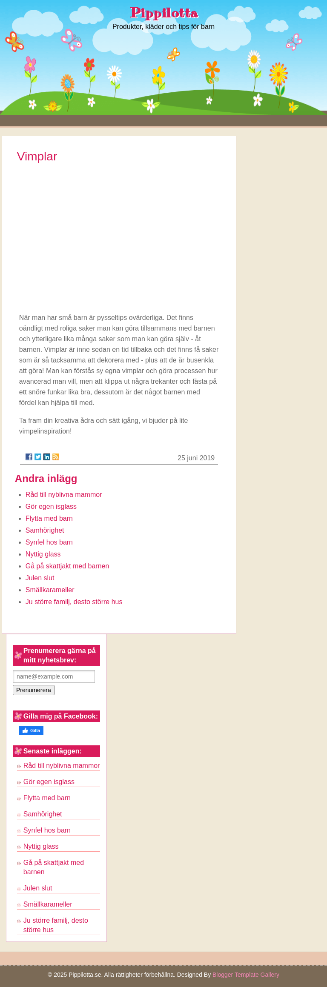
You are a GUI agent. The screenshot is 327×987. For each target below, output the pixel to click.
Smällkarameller (50, 589)
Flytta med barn (49, 518)
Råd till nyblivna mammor (64, 494)
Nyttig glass (43, 554)
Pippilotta (164, 13)
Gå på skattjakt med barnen (67, 566)
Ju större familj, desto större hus (74, 601)
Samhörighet (45, 530)
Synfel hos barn (49, 542)
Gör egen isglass (51, 506)
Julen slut (40, 578)
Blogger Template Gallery (245, 974)
